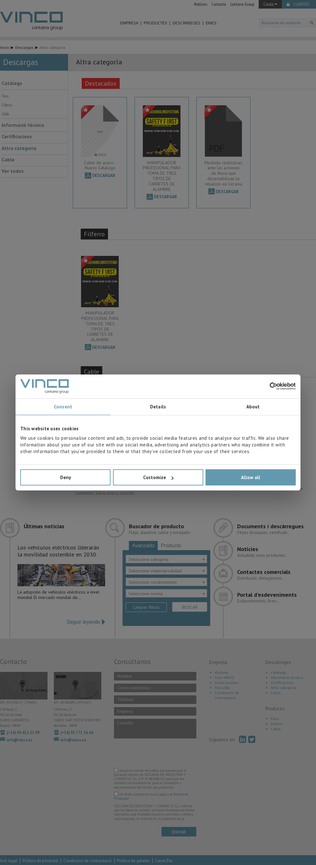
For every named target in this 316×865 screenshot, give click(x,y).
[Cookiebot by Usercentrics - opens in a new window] (268, 386)
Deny (65, 477)
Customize (158, 477)
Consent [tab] (63, 407)
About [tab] (253, 407)
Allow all (250, 477)
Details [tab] (158, 407)
